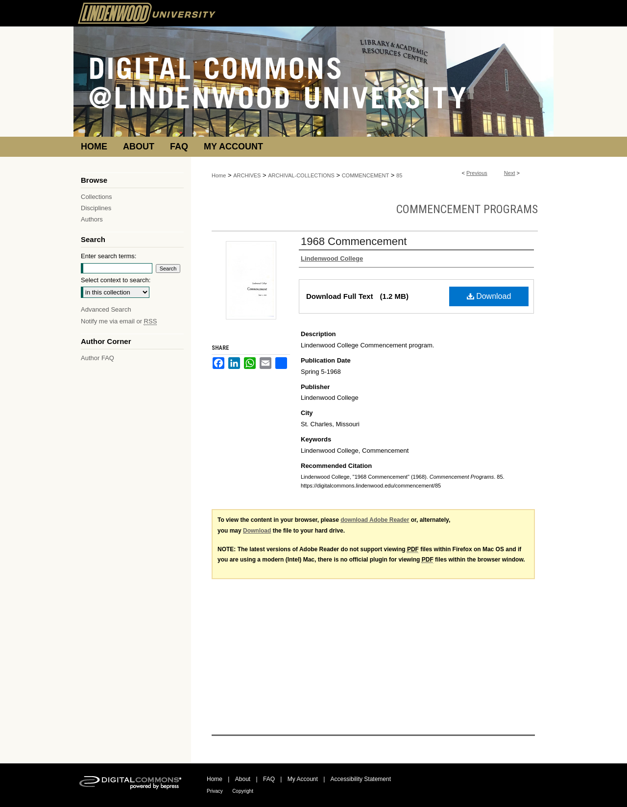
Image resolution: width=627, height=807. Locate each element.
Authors (92, 219)
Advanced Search (106, 309)
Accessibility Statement (361, 779)
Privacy (215, 791)
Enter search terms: (108, 256)
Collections (96, 196)
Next (509, 173)
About (242, 779)
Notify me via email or (119, 321)
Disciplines (96, 208)
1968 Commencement (354, 241)
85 (399, 175)
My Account (303, 779)
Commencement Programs (467, 209)
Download (489, 296)
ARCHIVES (247, 175)
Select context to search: (115, 280)
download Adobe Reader (374, 519)
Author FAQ (97, 358)
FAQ (269, 779)
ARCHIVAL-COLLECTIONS (301, 175)
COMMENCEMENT (365, 175)
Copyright (242, 791)
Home (219, 175)
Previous (476, 173)
